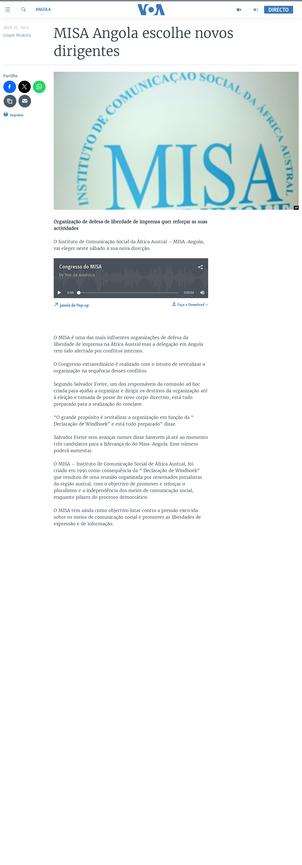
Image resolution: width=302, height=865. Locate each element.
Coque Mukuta (17, 35)
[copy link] (10, 101)
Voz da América (80, 274)
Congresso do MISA (80, 267)
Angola (43, 9)
